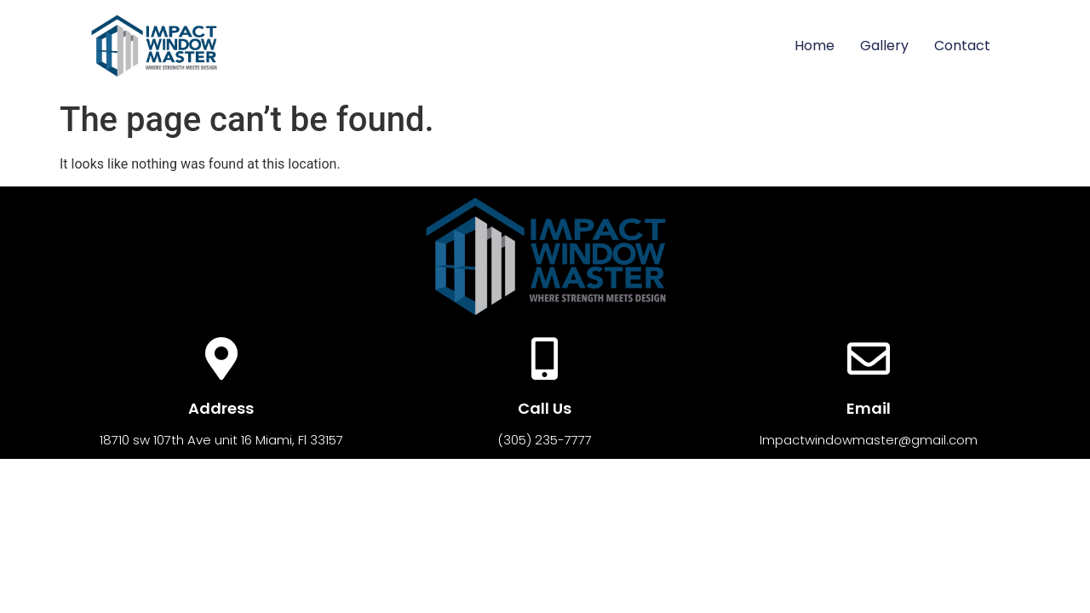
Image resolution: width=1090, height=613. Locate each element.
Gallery (884, 45)
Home (815, 45)
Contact (962, 45)
